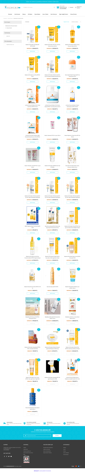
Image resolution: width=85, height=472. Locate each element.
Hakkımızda (25, 449)
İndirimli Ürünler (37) (10, 44)
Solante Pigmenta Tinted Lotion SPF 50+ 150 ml (72, 136)
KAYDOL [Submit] (58, 435)
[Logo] (12, 7)
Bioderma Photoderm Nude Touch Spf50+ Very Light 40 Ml (72, 257)
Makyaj (64, 447)
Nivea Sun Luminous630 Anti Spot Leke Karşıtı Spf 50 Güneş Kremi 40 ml (52, 227)
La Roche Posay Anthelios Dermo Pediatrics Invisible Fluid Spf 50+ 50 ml (72, 378)
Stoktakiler (27, 21)
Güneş (64, 451)
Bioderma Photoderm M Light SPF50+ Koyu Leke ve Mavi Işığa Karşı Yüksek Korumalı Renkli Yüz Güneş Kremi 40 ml (52, 257)
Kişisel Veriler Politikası (47, 453)
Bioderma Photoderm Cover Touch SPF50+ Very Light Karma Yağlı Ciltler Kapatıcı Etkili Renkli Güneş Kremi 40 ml (32, 378)
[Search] (39, 7)
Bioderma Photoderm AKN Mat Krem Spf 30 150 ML (52, 166)
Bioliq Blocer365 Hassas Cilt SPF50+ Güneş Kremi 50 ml (32, 318)
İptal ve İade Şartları (47, 451)
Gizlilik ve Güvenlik (46, 449)
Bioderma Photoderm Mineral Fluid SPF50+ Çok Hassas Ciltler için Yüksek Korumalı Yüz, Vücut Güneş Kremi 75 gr (72, 348)
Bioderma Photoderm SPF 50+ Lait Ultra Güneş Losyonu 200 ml (52, 45)
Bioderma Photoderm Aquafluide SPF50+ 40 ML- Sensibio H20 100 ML (32, 348)
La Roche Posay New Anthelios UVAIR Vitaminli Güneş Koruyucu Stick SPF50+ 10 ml (32, 136)
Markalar (10, 14)
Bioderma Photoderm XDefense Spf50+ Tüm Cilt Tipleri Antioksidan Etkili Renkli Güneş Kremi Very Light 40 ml (72, 197)
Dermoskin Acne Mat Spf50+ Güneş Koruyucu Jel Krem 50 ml (72, 166)
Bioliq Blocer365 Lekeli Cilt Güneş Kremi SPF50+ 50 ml (52, 318)
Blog (24, 454)
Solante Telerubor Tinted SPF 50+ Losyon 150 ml (32, 166)
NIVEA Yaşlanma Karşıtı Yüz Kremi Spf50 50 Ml (32, 227)
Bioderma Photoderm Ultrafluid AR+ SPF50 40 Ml (32, 45)
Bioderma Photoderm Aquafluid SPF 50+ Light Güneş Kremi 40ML (52, 378)
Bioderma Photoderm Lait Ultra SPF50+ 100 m (32, 75)
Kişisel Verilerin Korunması (28, 453)
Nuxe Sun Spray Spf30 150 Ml (52, 286)
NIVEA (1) (8, 36)
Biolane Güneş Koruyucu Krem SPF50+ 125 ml (32, 287)
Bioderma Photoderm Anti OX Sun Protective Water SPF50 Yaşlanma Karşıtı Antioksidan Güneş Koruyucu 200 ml (32, 257)
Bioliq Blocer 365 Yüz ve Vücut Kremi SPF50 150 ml (72, 318)
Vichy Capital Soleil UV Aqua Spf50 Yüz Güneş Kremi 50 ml (72, 75)
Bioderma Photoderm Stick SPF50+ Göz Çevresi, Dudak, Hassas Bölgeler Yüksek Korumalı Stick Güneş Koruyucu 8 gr (72, 227)
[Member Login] (70, 7)
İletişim (24, 447)
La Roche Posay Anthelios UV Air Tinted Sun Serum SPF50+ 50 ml (32, 106)
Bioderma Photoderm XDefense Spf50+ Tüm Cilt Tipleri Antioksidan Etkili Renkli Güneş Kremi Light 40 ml (32, 197)
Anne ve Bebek (66, 453)
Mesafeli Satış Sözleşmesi (48, 447)
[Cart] (78, 7)
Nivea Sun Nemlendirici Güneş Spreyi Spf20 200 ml (32, 409)
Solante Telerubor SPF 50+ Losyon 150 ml (52, 135)
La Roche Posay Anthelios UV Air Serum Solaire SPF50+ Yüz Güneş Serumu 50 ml (52, 106)
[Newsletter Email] (38, 436)
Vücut (64, 449)
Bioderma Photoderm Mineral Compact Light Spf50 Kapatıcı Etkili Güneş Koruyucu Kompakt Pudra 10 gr (52, 348)
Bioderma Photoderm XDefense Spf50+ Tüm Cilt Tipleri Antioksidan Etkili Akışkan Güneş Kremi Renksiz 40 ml (52, 197)
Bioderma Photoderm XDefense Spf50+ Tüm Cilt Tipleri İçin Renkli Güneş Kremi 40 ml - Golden (52, 75)
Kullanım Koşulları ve (27, 451)
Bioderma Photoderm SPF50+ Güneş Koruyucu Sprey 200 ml (72, 45)
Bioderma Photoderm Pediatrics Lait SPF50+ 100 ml (72, 287)
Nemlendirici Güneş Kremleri (18, 18)
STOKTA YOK (72, 293)
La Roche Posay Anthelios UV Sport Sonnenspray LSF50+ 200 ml (72, 106)
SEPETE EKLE (32, 51)
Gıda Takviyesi (65, 454)
